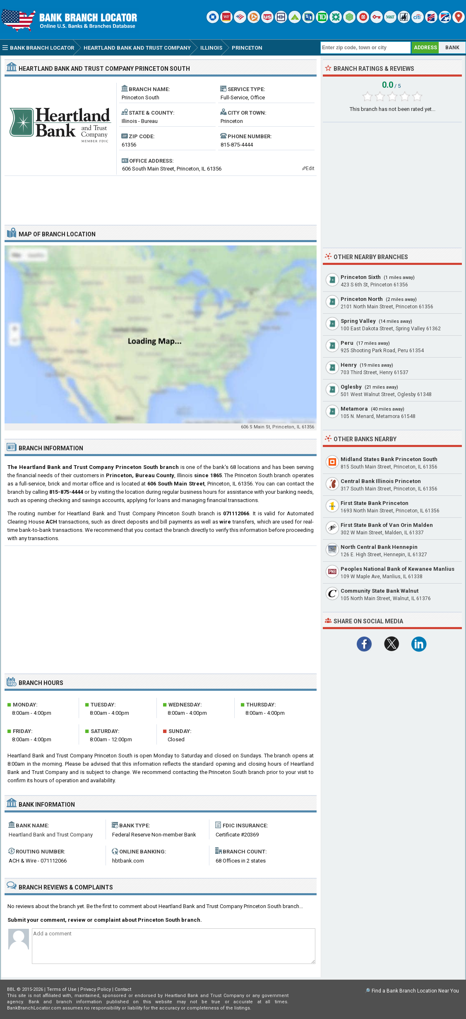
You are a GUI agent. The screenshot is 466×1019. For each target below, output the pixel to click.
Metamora (354, 409)
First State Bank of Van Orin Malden (387, 525)
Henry (349, 365)
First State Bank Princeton (374, 503)
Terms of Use (62, 989)
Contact (123, 989)
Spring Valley (358, 321)
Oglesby (351, 387)
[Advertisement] (161, 197)
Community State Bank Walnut (379, 591)
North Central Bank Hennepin (379, 547)
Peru (347, 343)
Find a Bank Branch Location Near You (415, 991)
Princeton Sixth (361, 277)
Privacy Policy (95, 989)
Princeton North (362, 299)
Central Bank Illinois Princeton (381, 481)
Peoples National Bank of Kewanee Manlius (397, 569)
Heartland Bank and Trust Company (51, 835)
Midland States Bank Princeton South (389, 459)
